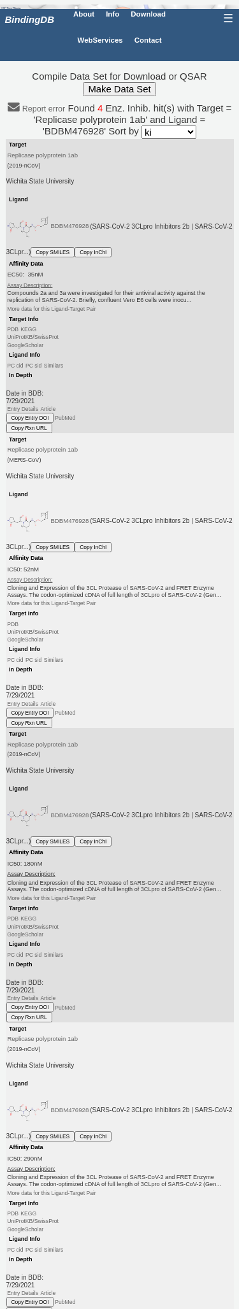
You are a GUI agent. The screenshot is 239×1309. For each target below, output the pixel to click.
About (83, 14)
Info (112, 14)
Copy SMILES (52, 252)
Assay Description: (29, 285)
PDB (12, 329)
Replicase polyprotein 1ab (42, 155)
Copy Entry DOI (30, 418)
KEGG (28, 329)
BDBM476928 (69, 225)
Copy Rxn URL (29, 428)
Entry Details (22, 409)
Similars (54, 365)
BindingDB (29, 19)
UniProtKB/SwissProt (33, 337)
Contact (148, 40)
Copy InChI (93, 252)
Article (47, 409)
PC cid (15, 365)
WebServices (100, 40)
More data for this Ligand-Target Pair (51, 309)
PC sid (33, 365)
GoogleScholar (25, 344)
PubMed (65, 418)
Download (148, 14)
